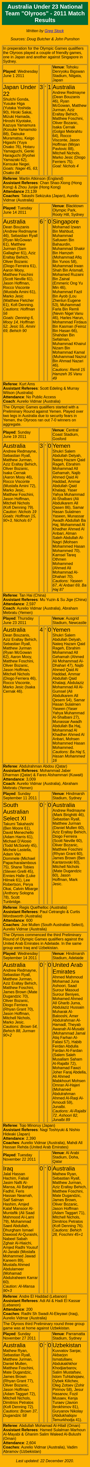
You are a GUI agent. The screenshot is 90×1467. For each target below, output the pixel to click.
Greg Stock (54, 31)
